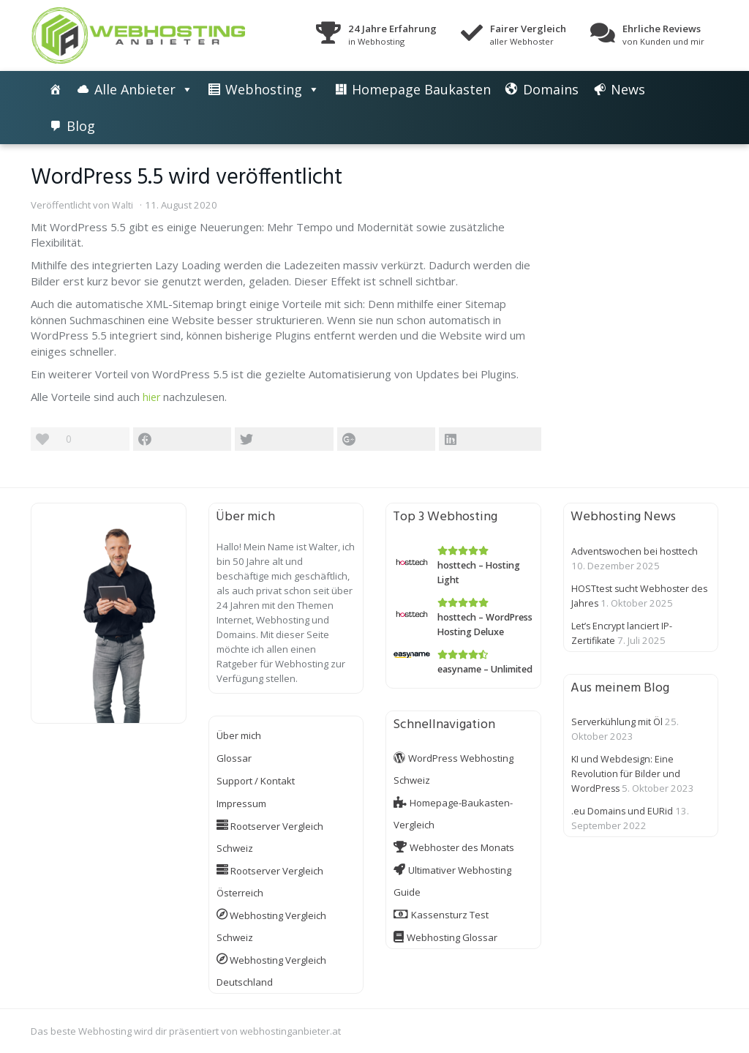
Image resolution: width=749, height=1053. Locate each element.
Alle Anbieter (135, 89)
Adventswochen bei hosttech (635, 551)
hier (152, 396)
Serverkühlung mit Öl (617, 721)
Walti (123, 204)
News (628, 89)
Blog (81, 126)
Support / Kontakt (256, 780)
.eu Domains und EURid (622, 810)
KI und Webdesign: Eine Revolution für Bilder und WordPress (626, 773)
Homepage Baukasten (421, 89)
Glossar (234, 758)
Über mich (239, 735)
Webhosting (263, 89)
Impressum (241, 803)
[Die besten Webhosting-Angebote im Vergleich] (55, 89)
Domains (551, 89)
